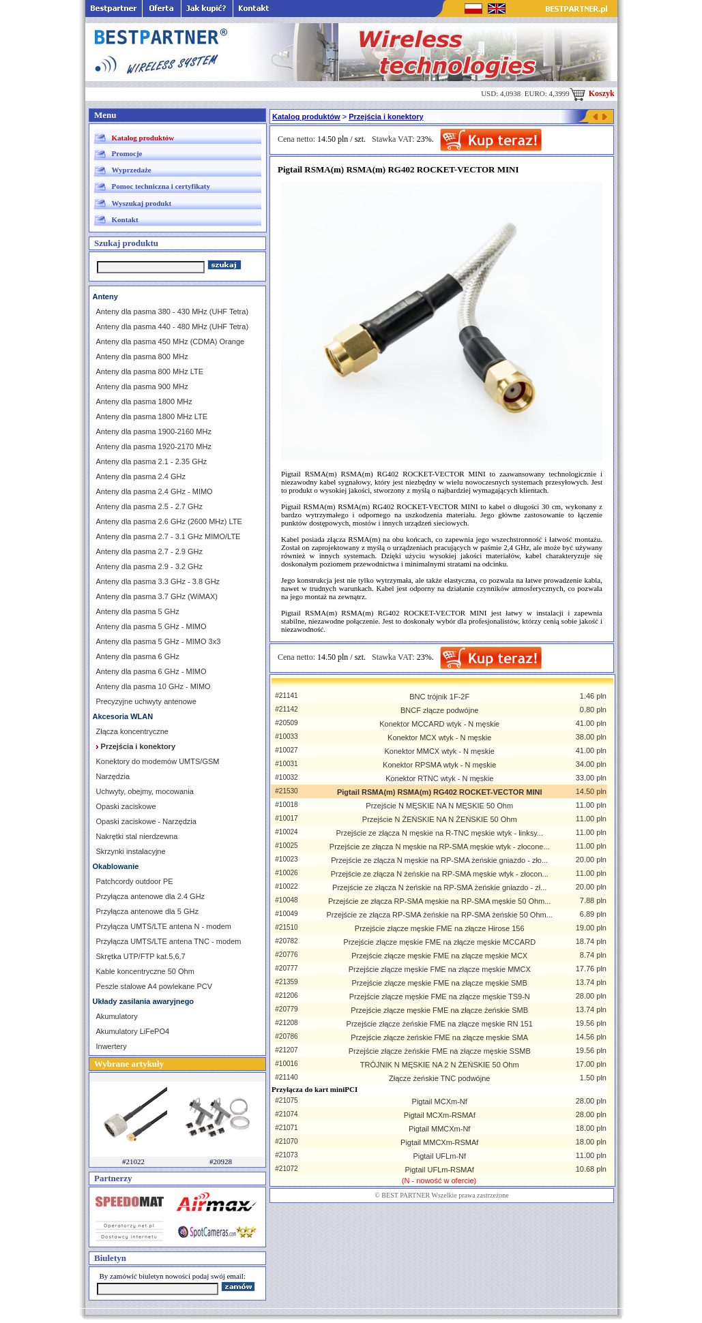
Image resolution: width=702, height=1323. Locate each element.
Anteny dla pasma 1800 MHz (144, 401)
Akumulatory (117, 1016)
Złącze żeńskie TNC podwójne (439, 1078)
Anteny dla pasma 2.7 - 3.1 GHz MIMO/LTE (168, 536)
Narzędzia (113, 776)
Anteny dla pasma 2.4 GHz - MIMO (154, 491)
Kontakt (125, 219)
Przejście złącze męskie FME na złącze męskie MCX (439, 956)
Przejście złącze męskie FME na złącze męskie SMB (439, 983)
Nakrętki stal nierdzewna (137, 836)
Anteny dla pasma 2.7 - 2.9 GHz (149, 551)
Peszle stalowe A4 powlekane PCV (154, 986)
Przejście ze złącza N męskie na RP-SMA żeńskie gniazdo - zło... (439, 860)
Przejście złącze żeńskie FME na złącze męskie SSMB (440, 1051)
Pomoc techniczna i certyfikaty (161, 186)
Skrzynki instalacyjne (131, 851)
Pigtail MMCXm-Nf (439, 1129)
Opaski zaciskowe (126, 806)
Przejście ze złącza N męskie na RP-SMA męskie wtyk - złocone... (440, 846)
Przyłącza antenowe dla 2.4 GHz (150, 896)
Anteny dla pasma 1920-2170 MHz (153, 446)
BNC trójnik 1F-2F (439, 697)
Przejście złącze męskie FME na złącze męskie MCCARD (439, 942)
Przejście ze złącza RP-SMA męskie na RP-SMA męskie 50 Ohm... (439, 901)
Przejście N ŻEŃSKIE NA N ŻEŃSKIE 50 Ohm (439, 819)
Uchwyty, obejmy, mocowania (145, 791)
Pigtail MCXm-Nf (439, 1101)
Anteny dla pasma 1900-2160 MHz (153, 431)
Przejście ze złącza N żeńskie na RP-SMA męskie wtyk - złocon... (440, 874)
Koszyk (592, 93)
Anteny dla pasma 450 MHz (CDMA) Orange (170, 341)
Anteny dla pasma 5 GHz (137, 611)
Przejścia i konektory (386, 116)
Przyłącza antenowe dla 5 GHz (147, 911)
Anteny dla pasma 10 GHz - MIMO (153, 686)
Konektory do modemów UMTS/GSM (158, 761)
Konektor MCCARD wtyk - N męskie (439, 724)
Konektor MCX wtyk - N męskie (439, 737)
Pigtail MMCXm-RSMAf (439, 1142)
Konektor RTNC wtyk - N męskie (439, 778)
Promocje (127, 153)
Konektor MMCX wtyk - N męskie (440, 751)
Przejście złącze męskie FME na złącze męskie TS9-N (439, 996)
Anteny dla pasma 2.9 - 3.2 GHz (149, 566)
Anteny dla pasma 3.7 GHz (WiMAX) (157, 596)
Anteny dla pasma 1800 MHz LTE (152, 416)
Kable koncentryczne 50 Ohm (145, 971)
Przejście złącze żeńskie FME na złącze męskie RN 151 (440, 1024)
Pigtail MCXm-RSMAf (440, 1115)
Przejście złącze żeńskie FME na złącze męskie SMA (439, 1037)
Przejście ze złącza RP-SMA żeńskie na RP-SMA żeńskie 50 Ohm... (440, 915)
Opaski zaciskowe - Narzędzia (146, 821)
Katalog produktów (143, 138)
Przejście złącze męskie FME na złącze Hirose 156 (440, 928)
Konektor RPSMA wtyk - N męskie (439, 765)
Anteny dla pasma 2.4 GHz (141, 476)
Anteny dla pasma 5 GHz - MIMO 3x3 (158, 641)
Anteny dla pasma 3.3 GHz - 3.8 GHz (158, 581)
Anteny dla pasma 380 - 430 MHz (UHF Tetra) (172, 311)
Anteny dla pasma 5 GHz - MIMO (151, 626)
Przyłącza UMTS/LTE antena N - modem (163, 926)
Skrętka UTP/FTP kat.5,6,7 (141, 956)
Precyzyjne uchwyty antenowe (146, 701)
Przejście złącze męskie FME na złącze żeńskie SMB (439, 1010)
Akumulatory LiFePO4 (133, 1031)
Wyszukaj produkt (142, 203)
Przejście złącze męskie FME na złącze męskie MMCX (440, 969)
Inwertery (111, 1046)
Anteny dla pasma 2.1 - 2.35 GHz (151, 461)
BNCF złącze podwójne (439, 710)
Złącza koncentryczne (132, 731)
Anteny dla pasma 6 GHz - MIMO (151, 671)
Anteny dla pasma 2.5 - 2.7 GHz (149, 506)
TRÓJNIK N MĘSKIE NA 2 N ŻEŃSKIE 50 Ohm (439, 1065)
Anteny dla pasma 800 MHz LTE (150, 371)
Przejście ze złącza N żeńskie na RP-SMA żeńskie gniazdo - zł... (439, 887)
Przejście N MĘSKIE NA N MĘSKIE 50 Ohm (439, 806)
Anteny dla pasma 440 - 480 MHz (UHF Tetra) (172, 326)
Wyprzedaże (131, 170)
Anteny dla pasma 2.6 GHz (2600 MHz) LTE (169, 521)
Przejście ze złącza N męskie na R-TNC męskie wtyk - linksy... (439, 833)
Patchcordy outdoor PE (134, 881)
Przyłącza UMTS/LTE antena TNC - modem (169, 941)
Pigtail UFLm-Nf (439, 1156)
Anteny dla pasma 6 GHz (137, 656)
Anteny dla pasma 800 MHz (142, 356)
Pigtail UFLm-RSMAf (439, 1170)
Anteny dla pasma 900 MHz (142, 386)
